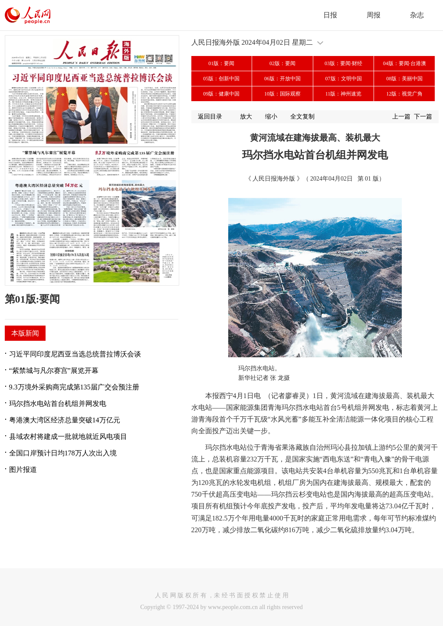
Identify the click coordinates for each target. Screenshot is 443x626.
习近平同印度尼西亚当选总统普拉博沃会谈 (75, 354)
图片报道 (23, 469)
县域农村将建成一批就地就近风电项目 (68, 436)
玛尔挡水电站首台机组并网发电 (57, 403)
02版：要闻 (282, 63)
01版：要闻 (221, 63)
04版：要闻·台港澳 (404, 63)
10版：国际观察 (282, 94)
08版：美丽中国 (404, 79)
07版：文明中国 (343, 79)
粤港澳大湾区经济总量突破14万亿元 (64, 420)
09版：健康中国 (221, 94)
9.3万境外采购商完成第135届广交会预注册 (74, 387)
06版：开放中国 (282, 79)
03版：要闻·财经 (343, 63)
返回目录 (210, 116)
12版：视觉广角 (404, 94)
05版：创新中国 (221, 79)
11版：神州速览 (343, 94)
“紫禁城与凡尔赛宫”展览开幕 (53, 370)
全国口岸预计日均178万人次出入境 (63, 453)
